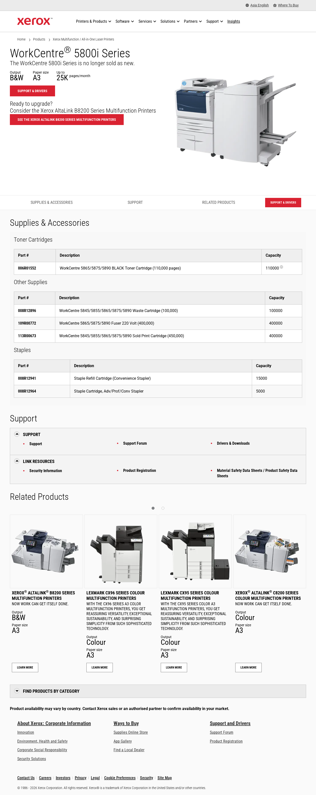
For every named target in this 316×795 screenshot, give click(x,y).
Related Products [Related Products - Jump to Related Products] (218, 202)
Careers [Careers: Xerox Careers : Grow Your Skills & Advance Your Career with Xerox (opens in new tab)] (45, 777)
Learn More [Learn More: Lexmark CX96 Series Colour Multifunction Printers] (100, 667)
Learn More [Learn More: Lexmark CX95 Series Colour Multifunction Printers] (174, 667)
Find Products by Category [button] (51, 691)
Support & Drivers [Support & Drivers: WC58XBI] (32, 91)
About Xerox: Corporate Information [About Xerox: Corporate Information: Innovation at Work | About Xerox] (54, 723)
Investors (63, 777)
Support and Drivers (230, 723)
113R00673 (27, 336)
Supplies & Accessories (52, 202)
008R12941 (27, 378)
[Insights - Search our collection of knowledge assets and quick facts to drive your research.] (233, 21)
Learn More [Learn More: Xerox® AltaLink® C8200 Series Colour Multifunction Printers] (248, 667)
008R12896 (27, 310)
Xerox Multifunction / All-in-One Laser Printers (83, 39)
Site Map (165, 777)
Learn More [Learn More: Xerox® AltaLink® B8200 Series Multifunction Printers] (25, 667)
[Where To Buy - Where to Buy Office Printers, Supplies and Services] (286, 5)
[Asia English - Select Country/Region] (257, 5)
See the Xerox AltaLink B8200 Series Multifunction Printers (67, 120)
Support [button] (31, 434)
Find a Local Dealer (129, 750)
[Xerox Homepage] (35, 21)
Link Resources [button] (39, 461)
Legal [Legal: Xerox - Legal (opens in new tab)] (95, 777)
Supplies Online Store (131, 732)
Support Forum (135, 443)
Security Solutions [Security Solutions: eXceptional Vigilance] (31, 758)
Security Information (45, 470)
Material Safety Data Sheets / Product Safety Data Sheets (257, 473)
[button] (153, 508)
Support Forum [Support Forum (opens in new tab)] (221, 732)
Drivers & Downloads (233, 443)
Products (39, 39)
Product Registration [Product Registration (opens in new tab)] (226, 741)
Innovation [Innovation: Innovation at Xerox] (25, 732)
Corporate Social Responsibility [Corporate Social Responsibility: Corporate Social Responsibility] (42, 750)
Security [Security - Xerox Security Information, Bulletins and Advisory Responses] (146, 777)
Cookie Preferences (120, 777)
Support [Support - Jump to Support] (135, 202)
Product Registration (139, 470)
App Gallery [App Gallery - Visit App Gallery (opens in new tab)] (123, 741)
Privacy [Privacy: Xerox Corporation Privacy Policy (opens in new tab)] (80, 777)
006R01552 (27, 268)
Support (35, 443)
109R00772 (27, 323)
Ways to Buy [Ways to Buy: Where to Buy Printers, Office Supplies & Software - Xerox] (126, 723)
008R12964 (27, 391)
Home (21, 39)
